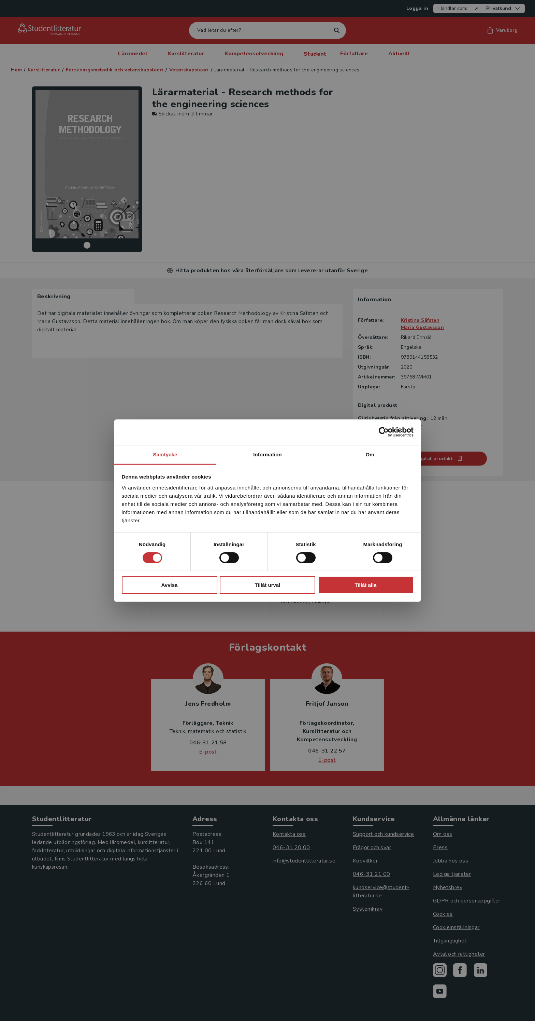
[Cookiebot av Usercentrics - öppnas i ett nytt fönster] (384, 432)
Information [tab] (267, 454)
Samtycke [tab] (165, 454)
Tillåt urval (267, 585)
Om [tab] (369, 454)
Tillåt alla (366, 585)
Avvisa (169, 585)
